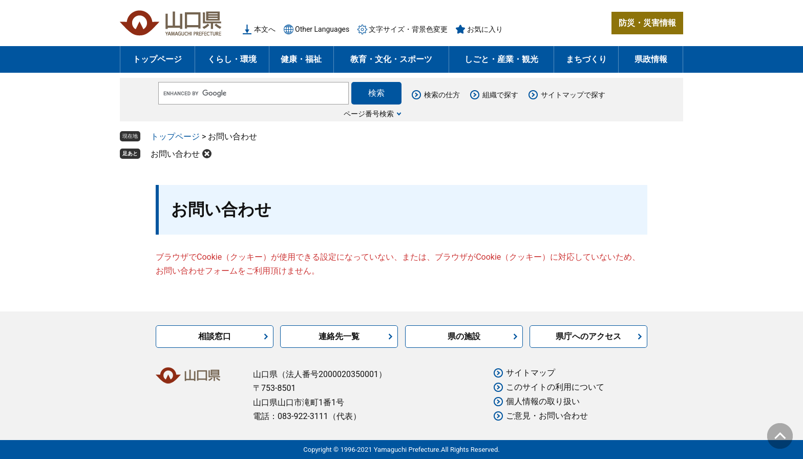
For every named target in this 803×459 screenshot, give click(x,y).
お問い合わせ (175, 154)
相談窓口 (214, 336)
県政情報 (651, 59)
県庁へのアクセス (588, 336)
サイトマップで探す (573, 95)
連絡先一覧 (339, 336)
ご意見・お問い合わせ (547, 416)
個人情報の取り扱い (543, 401)
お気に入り (485, 29)
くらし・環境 (232, 59)
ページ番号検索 (369, 113)
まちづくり (586, 59)
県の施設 (464, 336)
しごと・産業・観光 (501, 59)
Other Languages (322, 29)
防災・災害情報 (647, 23)
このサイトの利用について (555, 387)
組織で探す (500, 95)
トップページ (157, 59)
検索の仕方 (442, 95)
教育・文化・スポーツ (391, 59)
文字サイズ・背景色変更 (408, 29)
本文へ (265, 29)
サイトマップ (530, 373)
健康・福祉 (301, 59)
